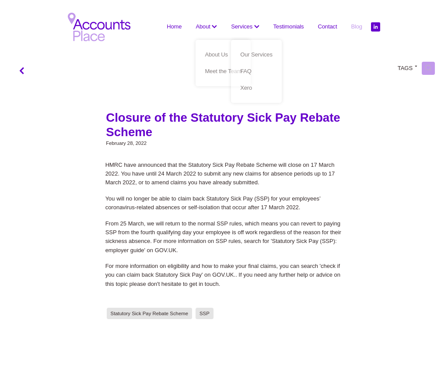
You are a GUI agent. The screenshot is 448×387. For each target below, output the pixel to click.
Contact (327, 26)
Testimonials (288, 26)
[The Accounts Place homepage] (99, 27)
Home (174, 26)
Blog (356, 26)
